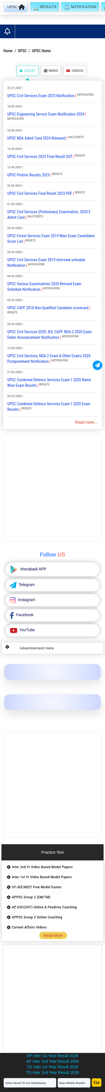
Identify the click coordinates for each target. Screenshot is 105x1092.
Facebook (24, 615)
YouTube (26, 630)
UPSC (22, 51)
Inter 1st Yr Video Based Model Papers (42, 877)
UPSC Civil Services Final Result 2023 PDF (39, 193)
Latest (28, 70)
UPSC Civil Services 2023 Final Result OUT (40, 156)
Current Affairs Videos (29, 927)
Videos (74, 70)
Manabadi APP (32, 569)
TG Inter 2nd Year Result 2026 (52, 1072)
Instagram (26, 599)
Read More (53, 935)
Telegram (26, 584)
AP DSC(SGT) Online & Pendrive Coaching (44, 907)
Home (8, 51)
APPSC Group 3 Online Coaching (37, 917)
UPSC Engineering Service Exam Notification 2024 (45, 114)
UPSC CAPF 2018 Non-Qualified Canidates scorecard (47, 308)
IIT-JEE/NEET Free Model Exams (36, 887)
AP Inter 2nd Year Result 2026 (52, 1061)
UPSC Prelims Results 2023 (28, 175)
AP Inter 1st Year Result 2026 (52, 1055)
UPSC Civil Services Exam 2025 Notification (40, 95)
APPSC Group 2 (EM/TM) (31, 897)
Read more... (86, 422)
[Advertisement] (52, 488)
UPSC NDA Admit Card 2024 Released (36, 138)
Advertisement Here (37, 648)
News (51, 70)
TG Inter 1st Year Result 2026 (52, 1067)
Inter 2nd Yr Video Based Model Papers (42, 867)
